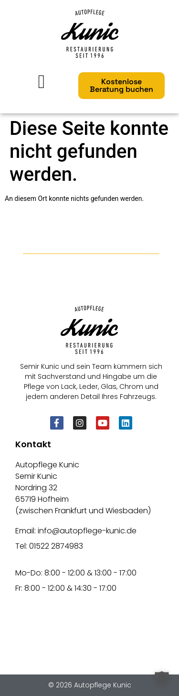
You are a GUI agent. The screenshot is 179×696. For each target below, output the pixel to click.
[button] (162, 679)
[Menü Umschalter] (41, 81)
